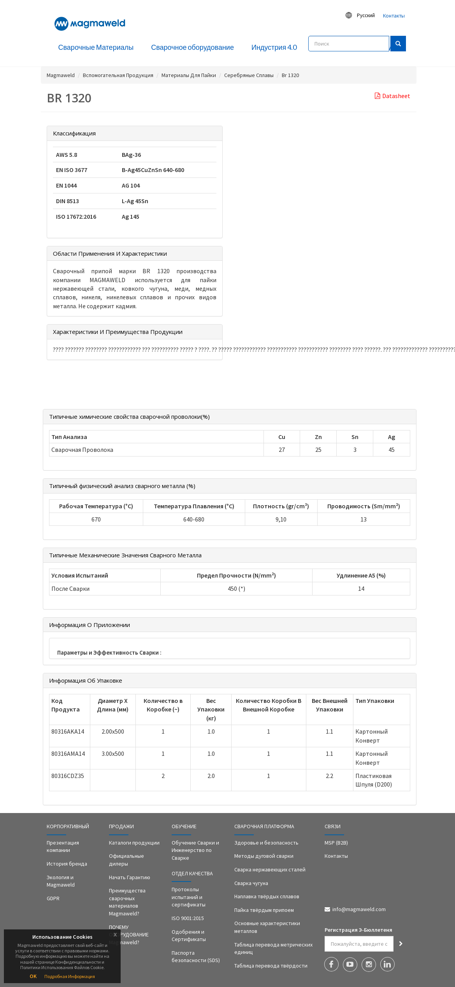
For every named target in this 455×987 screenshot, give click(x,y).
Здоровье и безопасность (266, 842)
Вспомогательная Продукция (118, 75)
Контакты (394, 15)
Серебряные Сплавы (249, 75)
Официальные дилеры (126, 859)
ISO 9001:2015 (188, 918)
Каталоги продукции (134, 842)
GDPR (53, 898)
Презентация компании (63, 846)
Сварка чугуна (251, 883)
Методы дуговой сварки (263, 855)
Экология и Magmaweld (61, 881)
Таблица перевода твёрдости (270, 965)
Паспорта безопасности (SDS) (196, 956)
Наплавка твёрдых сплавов (266, 896)
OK (33, 976)
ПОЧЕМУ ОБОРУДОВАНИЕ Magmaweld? (129, 935)
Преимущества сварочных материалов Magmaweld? (127, 902)
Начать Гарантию (129, 877)
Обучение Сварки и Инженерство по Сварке (195, 850)
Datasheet (392, 96)
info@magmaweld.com (359, 909)
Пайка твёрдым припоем (264, 909)
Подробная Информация (69, 976)
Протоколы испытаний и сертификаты (189, 897)
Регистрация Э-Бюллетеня (358, 929)
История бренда (67, 863)
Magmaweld (61, 75)
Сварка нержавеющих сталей (270, 869)
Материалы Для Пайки (189, 75)
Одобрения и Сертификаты (189, 935)
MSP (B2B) (336, 842)
